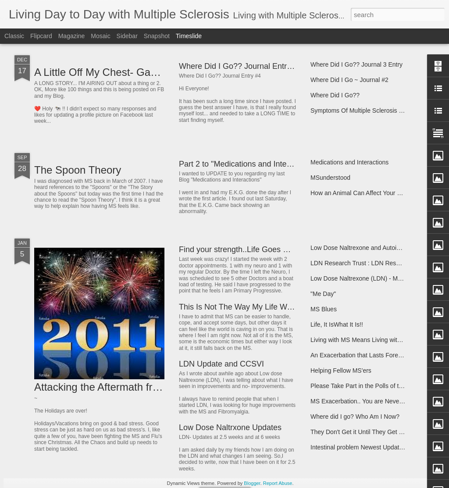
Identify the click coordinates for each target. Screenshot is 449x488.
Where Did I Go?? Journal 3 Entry (356, 64)
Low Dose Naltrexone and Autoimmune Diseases (377, 247)
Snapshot (157, 35)
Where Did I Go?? (335, 95)
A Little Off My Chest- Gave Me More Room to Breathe (161, 72)
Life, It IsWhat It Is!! (336, 324)
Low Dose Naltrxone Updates (230, 427)
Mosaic (100, 35)
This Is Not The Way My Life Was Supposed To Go (267, 307)
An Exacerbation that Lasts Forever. (359, 355)
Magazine (71, 35)
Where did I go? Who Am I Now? (354, 416)
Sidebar (127, 35)
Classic (14, 35)
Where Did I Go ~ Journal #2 (349, 79)
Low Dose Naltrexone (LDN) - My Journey (367, 278)
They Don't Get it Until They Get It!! (358, 431)
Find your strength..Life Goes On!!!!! (241, 249)
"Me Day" (323, 293)
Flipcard (41, 35)
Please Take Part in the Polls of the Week (366, 385)
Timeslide (189, 35)
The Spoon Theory (77, 170)
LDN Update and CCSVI (221, 364)
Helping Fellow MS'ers (340, 370)
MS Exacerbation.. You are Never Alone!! (366, 401)
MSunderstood (330, 177)
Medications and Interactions (349, 162)
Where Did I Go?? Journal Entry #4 (240, 66)
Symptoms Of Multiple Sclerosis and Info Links (373, 110)
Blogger (252, 483)
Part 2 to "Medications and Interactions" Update (262, 164)
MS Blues (323, 309)
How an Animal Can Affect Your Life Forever (370, 192)
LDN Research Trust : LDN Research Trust (368, 263)
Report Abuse (277, 483)
